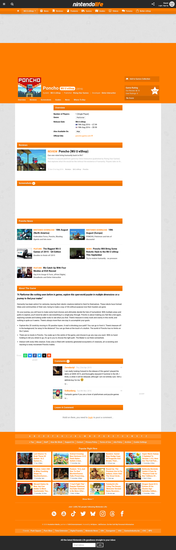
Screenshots (46, 100)
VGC (120, 531)
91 (28, 238)
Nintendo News (91, 531)
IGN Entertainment (75, 524)
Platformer (80, 118)
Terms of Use (105, 442)
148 (28, 257)
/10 (138, 91)
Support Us (69, 442)
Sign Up (165, 6)
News (67, 100)
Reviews (33, 100)
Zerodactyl (70, 367)
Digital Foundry (76, 531)
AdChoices (102, 524)
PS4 (78, 132)
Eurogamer (111, 531)
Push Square (36, 531)
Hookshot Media (54, 524)
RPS (150, 531)
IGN (102, 531)
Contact (80, 442)
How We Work (56, 442)
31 (42, 168)
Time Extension (61, 531)
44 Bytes (93, 524)
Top (31, 442)
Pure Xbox (48, 531)
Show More (88, 499)
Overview (22, 100)
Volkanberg (70, 390)
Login (160, 6)
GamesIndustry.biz (132, 531)
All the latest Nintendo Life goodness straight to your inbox (88, 540)
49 (81, 238)
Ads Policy (118, 442)
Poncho (59, 88)
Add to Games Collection (138, 79)
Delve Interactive (109, 93)
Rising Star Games (81, 93)
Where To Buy (79, 100)
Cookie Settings (140, 442)
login (90, 417)
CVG (144, 531)
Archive (128, 442)
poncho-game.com (84, 136)
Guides (58, 100)
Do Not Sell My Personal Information (120, 524)
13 (81, 257)
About (38, 442)
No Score (130, 98)
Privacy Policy (91, 442)
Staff (46, 442)
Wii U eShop (56, 93)
